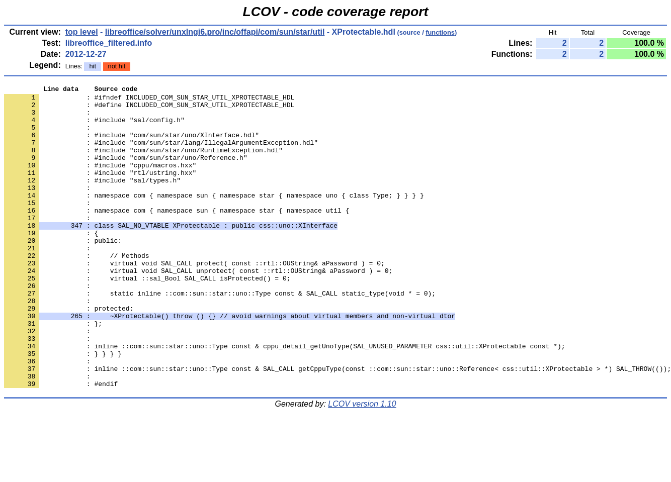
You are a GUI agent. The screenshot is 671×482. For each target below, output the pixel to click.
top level (81, 32)
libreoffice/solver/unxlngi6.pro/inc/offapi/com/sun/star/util (215, 32)
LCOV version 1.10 (362, 464)
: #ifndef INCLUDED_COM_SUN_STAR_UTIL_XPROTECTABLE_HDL (149, 100)
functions (440, 32)
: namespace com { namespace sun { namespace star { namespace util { (176, 235)
